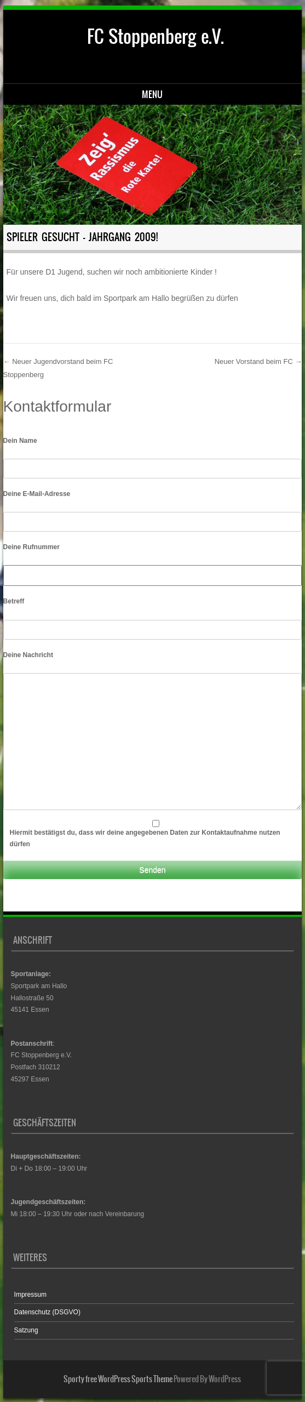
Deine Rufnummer (31, 547)
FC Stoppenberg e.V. (155, 36)
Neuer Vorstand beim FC (258, 361)
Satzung (26, 1330)
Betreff (14, 601)
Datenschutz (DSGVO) (47, 1312)
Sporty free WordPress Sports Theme (118, 1379)
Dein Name (20, 440)
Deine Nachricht (28, 655)
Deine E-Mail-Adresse (37, 494)
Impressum (30, 1294)
